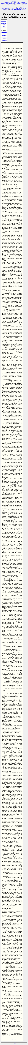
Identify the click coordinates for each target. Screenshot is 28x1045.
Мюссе (14, 7)
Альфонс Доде (19, 3)
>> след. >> (14, 43)
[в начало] (14, 1)
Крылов (4, 5)
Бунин (7, 3)
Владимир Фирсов (22, 8)
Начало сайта (3, 21)
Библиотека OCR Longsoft (14, 1043)
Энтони (24, 9)
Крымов (8, 5)
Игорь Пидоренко (5, 8)
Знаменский (5, 4)
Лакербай (13, 5)
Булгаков (3, 3)
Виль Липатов (18, 5)
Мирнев (3, 7)
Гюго (14, 3)
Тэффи (16, 8)
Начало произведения (3, 27)
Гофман (10, 3)
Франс (7, 9)
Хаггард (11, 9)
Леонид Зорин (11, 4)
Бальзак (10, 2)
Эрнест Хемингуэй (18, 9)
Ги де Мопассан (9, 7)
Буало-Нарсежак (21, 2)
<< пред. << (10, 43)
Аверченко (5, 2)
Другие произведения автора (3, 23)
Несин (18, 7)
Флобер (3, 9)
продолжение (4, 28)
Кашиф (16, 4)
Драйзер (25, 3)
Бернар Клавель (22, 4)
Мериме (24, 5)
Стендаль (12, 8)
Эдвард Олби (23, 7)
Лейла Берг (15, 2)
